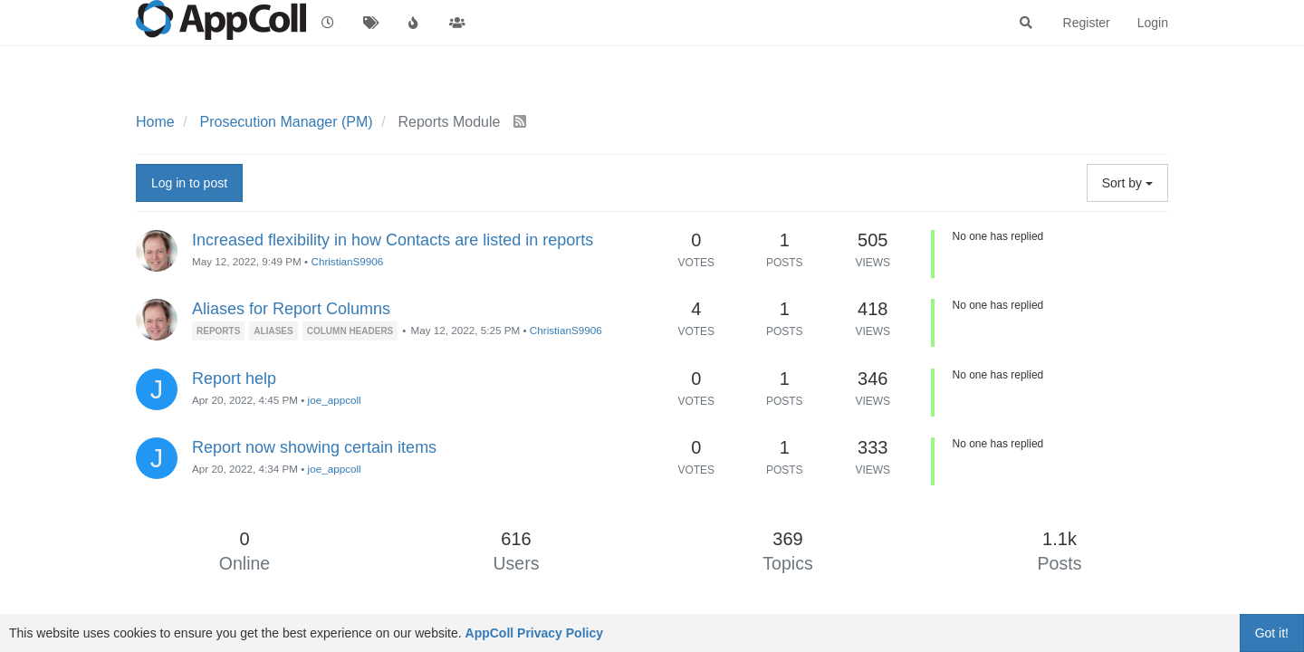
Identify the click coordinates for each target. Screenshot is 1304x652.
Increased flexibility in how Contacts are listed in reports (392, 240)
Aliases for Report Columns (291, 309)
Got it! (1272, 633)
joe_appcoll (334, 400)
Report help (234, 378)
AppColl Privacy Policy (534, 633)
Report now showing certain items (314, 447)
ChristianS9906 (347, 261)
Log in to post (189, 183)
